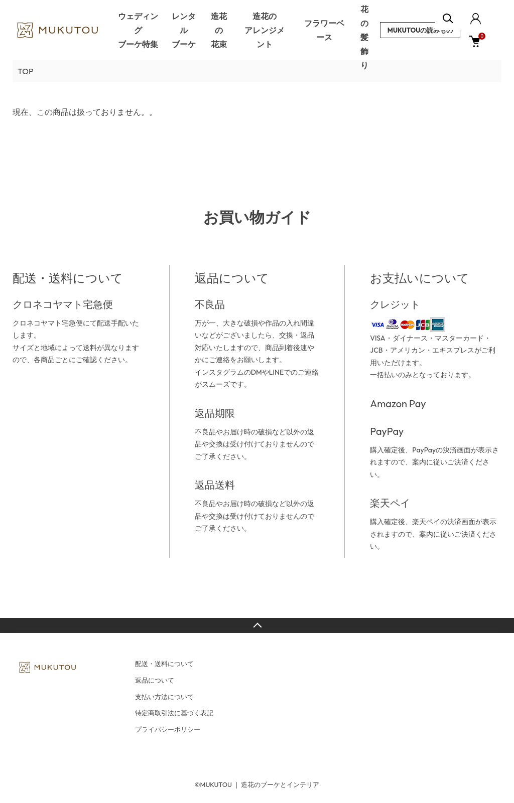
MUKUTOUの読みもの (420, 30)
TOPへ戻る (257, 625)
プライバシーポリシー (167, 729)
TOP (26, 71)
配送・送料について (164, 664)
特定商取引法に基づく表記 (174, 713)
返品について (154, 680)
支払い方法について (164, 697)
